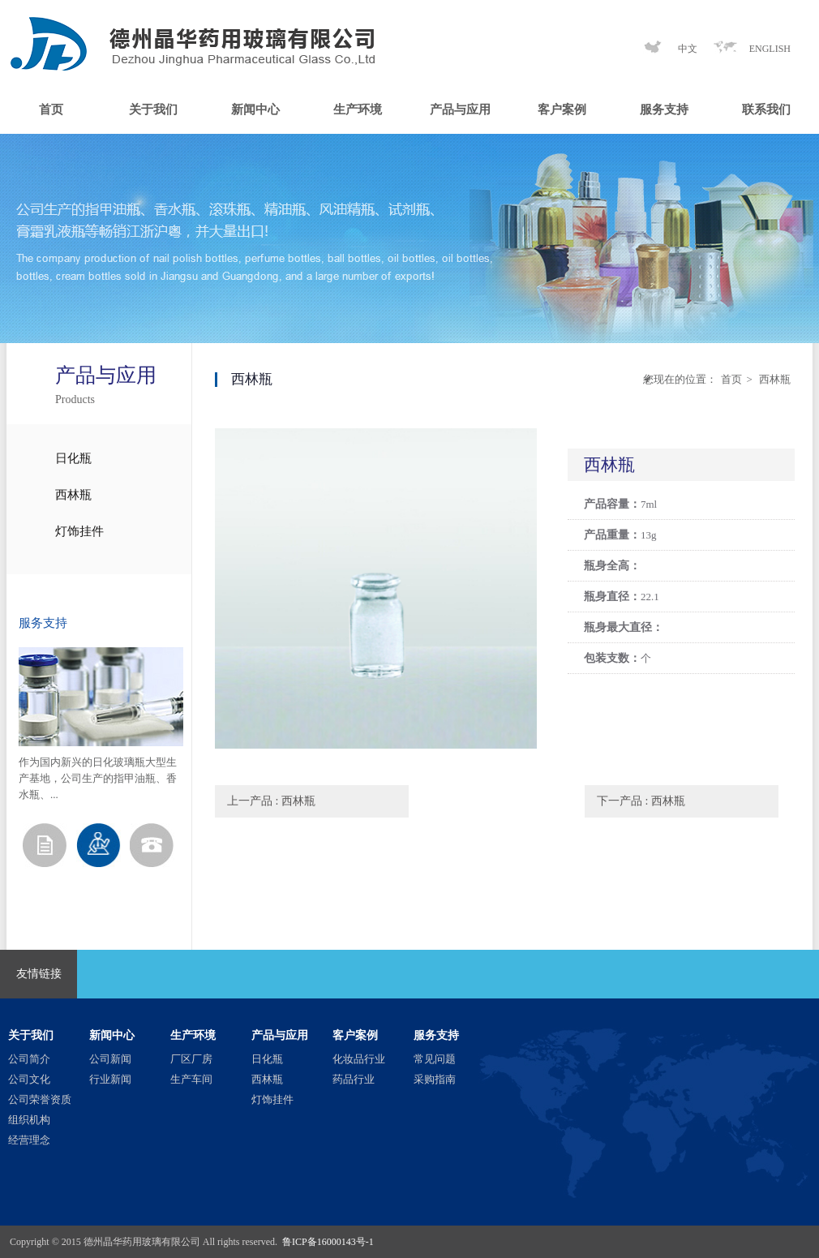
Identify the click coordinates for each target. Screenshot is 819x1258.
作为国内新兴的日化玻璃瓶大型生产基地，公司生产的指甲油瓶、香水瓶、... (98, 778)
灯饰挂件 (79, 531)
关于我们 (153, 109)
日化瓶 (73, 458)
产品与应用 (460, 109)
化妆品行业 (358, 1059)
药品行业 (353, 1079)
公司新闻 (110, 1059)
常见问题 (435, 1059)
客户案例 (562, 109)
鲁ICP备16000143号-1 (328, 1241)
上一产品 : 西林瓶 (271, 801)
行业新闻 (110, 1079)
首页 (51, 109)
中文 (687, 48)
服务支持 (664, 109)
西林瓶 (73, 494)
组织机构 (29, 1120)
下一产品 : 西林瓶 (641, 801)
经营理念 (29, 1140)
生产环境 (357, 109)
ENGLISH (770, 48)
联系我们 (766, 109)
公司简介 (29, 1059)
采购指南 (435, 1079)
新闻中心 (255, 109)
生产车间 (191, 1079)
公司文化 (29, 1079)
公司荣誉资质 (39, 1099)
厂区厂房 (191, 1059)
